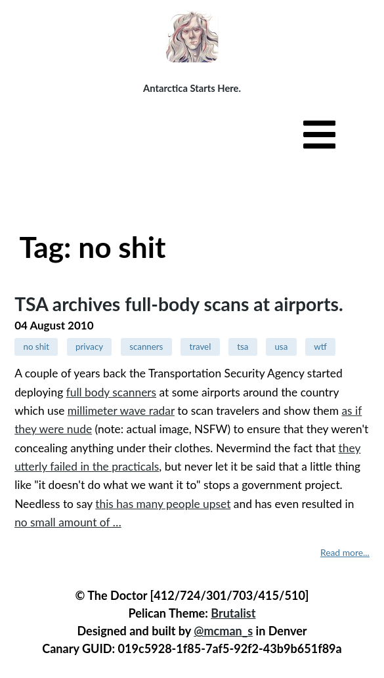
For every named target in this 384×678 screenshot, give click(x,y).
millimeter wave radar (121, 410)
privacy (89, 346)
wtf (320, 346)
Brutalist (233, 613)
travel (200, 346)
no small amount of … (67, 522)
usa (281, 346)
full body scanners (111, 392)
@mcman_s (223, 631)
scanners (146, 346)
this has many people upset (162, 504)
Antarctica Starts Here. (192, 88)
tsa (242, 346)
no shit (36, 346)
